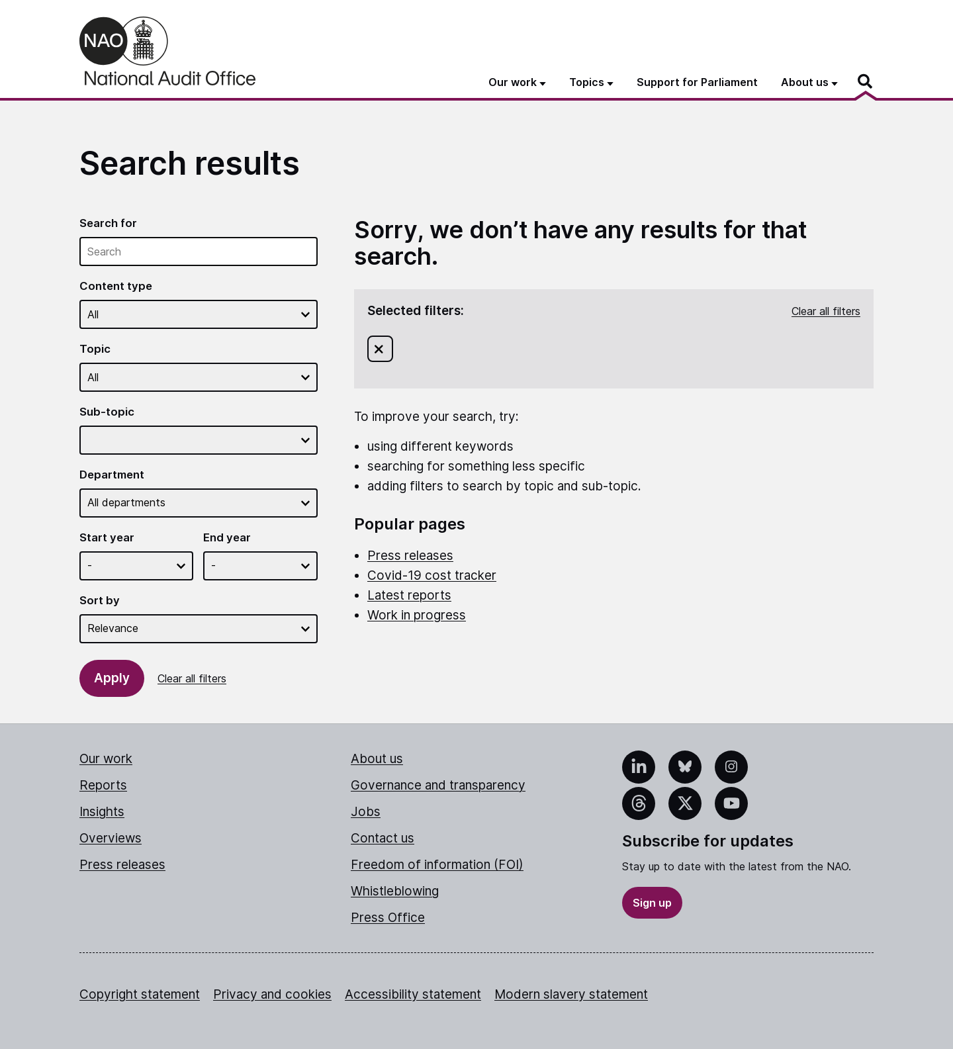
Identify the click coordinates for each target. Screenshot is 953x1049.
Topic (95, 348)
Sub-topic (106, 411)
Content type (115, 286)
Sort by (99, 600)
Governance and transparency (438, 785)
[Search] (866, 81)
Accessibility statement (413, 994)
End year (227, 537)
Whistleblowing (395, 891)
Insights (101, 811)
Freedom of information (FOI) (437, 864)
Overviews (110, 838)
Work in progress (416, 615)
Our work (105, 758)
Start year (106, 537)
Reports (103, 785)
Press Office (388, 917)
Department (111, 474)
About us (377, 758)
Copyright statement (139, 994)
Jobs (366, 811)
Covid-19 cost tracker (431, 575)
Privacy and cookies (272, 994)
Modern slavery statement (571, 994)
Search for (108, 223)
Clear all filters (192, 678)
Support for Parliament (697, 82)
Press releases (410, 555)
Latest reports (409, 595)
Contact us (382, 838)
